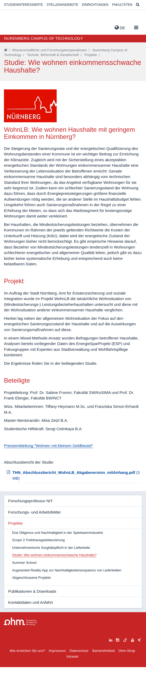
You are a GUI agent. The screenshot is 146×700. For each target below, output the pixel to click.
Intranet (72, 689)
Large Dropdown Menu (20, 654)
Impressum (57, 684)
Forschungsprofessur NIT (30, 533)
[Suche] (137, 5)
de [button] (120, 27)
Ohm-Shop (127, 684)
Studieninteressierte (23, 5)
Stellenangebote (62, 5)
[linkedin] (110, 672)
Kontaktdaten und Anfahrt (30, 635)
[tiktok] (125, 672)
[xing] (139, 672)
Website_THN (12, 26)
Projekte (90, 55)
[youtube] (132, 672)
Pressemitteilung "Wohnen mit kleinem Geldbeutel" (48, 478)
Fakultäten (122, 5)
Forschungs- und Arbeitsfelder (34, 545)
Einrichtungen (95, 5)
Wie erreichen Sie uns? (27, 684)
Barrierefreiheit (103, 684)
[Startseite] (5, 50)
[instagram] (117, 672)
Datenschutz (79, 684)
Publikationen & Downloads (32, 624)
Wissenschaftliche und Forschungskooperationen (49, 50)
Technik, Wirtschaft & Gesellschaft (53, 55)
